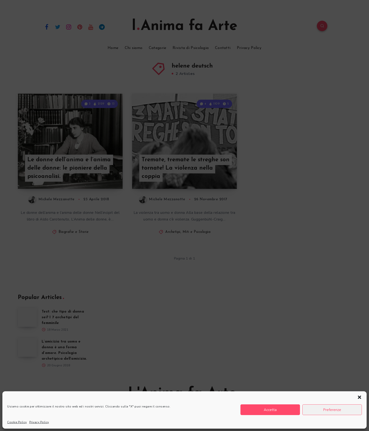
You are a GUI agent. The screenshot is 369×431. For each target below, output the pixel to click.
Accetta (270, 409)
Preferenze (332, 409)
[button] (359, 397)
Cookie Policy (17, 422)
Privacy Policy (39, 422)
